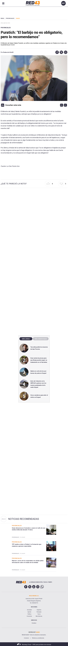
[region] (34, 296)
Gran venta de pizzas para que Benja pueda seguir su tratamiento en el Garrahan (38, 360)
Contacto (26, 638)
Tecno (39, 614)
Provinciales (6, 27)
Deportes (39, 609)
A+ (61, 105)
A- (65, 105)
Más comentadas (41, 339)
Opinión (29, 612)
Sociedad (29, 609)
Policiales (39, 612)
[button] (57, 52)
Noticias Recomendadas (23, 518)
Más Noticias (39, 616)
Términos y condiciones (38, 638)
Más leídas (26, 339)
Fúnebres (34, 623)
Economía (29, 616)
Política (29, 614)
